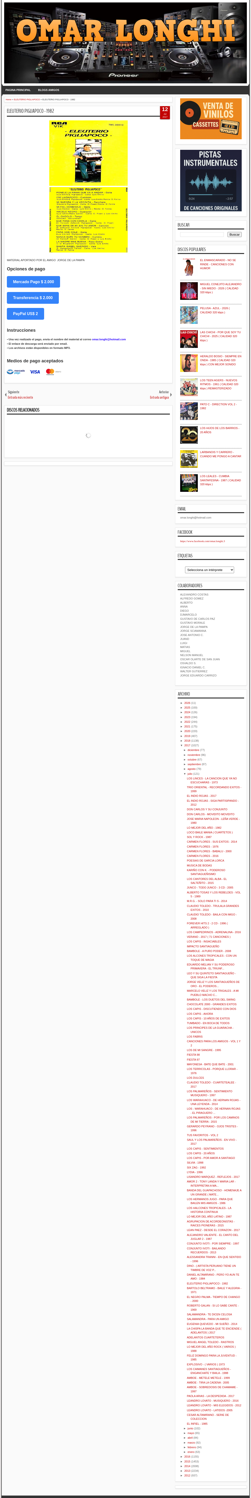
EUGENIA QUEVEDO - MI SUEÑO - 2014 (212, 1323)
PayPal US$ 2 (25, 314)
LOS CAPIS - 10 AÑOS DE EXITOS (208, 1018)
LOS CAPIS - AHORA (200, 1013)
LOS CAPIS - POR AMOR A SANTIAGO (211, 1157)
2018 (187, 740)
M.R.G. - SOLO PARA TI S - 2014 (207, 901)
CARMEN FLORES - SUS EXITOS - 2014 (212, 841)
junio (190, 1428)
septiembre (194, 764)
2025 (187, 707)
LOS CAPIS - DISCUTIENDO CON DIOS (211, 1008)
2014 (187, 1466)
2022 (187, 721)
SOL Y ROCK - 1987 (199, 837)
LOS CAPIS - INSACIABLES (204, 941)
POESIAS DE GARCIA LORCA (205, 860)
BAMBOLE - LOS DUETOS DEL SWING (211, 999)
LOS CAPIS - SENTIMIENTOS (205, 1148)
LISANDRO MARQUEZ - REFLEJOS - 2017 (213, 1176)
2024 (187, 712)
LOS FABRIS (194, 1036)
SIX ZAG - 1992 (196, 1167)
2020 (187, 731)
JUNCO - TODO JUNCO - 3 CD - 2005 (210, 887)
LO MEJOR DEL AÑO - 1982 (204, 827)
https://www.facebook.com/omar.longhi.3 (202, 541)
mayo (191, 1433)
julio (190, 773)
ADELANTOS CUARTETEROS (205, 1337)
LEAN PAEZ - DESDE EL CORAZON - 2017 (213, 1230)
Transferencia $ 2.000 (33, 298)
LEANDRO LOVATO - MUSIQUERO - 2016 (212, 1400)
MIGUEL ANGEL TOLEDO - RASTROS (210, 1342)
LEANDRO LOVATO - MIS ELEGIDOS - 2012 (214, 1405)
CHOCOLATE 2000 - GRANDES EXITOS (212, 1004)
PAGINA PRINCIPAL (18, 90)
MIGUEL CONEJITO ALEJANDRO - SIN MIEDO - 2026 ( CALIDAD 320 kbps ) (220, 288)
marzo (191, 1442)
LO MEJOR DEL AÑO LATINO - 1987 (209, 1216)
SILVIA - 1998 (195, 1162)
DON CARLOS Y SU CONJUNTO (207, 809)
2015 (187, 1461)
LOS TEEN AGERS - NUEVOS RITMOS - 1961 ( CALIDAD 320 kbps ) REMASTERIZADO (219, 384)
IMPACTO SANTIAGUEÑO (203, 946)
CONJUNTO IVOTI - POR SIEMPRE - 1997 (213, 1243)
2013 (187, 1470)
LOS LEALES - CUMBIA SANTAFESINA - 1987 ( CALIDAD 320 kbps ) (220, 480)
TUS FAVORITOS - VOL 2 (202, 1135)
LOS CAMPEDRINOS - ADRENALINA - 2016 (214, 932)
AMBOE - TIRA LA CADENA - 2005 (208, 1382)
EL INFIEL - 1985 (197, 1423)
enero (191, 1451)
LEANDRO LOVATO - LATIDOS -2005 (209, 1410)
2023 (187, 717)
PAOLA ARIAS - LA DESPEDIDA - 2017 (210, 1396)
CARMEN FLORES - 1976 (202, 846)
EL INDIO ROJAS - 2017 (201, 795)
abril (190, 1437)
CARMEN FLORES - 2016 (202, 855)
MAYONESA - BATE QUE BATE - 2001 (210, 1064)
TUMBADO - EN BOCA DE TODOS (208, 1023)
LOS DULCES (195, 1077)
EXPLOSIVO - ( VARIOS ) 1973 (206, 1364)
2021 (187, 726)
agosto (192, 768)
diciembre (193, 750)
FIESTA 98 (193, 1054)
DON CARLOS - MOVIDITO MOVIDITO (210, 814)
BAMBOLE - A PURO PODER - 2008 (209, 951)
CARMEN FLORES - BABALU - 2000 (209, 851)
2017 (187, 745)
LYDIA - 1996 (195, 1172)
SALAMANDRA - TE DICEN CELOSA (209, 1314)
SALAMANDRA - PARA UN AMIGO (208, 1319)
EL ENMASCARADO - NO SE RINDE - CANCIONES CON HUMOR (218, 264)
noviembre (194, 754)
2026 (187, 702)
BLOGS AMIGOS (48, 90)
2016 (187, 1456)
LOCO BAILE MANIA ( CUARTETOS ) (210, 832)
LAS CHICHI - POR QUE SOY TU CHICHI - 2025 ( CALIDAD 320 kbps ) (220, 336)
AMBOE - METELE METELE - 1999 (208, 1377)
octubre (192, 759)
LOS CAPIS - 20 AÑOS (201, 1153)
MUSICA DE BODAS (199, 865)
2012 (187, 1475)
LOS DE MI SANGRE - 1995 (204, 1050)
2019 (187, 736)
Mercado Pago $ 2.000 (33, 282)
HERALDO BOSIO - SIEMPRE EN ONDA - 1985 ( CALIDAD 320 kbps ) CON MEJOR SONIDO (220, 360)
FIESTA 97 (193, 1059)
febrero (192, 1447)
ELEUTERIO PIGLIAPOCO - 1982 (30, 111)
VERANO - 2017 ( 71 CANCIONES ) (208, 936)
